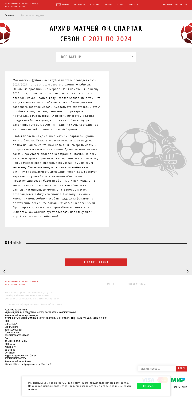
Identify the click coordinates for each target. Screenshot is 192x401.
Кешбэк (108, 5)
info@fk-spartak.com (175, 5)
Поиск (181, 368)
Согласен (148, 385)
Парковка (95, 5)
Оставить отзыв (96, 262)
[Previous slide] (4, 271)
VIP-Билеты (79, 5)
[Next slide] (187, 271)
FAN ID (120, 5)
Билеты (65, 5)
